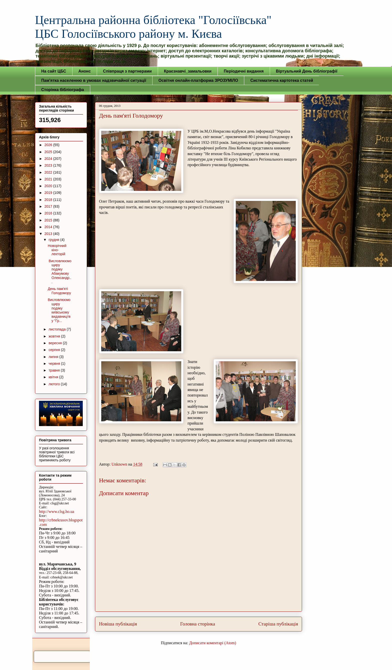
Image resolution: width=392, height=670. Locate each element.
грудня (54, 240)
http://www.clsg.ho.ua (56, 511)
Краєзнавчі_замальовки (188, 71)
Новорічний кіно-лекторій (57, 250)
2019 (48, 193)
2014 (48, 227)
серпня (54, 350)
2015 (48, 220)
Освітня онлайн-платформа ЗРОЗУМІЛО (198, 80)
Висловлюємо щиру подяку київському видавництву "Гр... (59, 310)
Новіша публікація (118, 623)
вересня (55, 343)
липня (53, 357)
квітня (53, 377)
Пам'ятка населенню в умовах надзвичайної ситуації (93, 80)
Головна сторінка (197, 623)
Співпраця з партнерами (127, 71)
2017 (48, 206)
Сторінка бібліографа (62, 90)
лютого (54, 384)
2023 (48, 165)
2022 (48, 172)
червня (54, 364)
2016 (48, 213)
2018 (48, 200)
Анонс (84, 71)
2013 (48, 234)
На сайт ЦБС (53, 71)
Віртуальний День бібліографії (307, 71)
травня (54, 370)
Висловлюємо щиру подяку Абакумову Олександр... (60, 271)
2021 (48, 179)
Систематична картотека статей (281, 80)
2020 (48, 186)
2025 (48, 152)
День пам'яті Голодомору (59, 291)
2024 (48, 159)
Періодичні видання (244, 71)
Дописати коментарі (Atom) (212, 643)
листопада (57, 329)
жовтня (54, 336)
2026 (48, 145)
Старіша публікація (278, 623)
